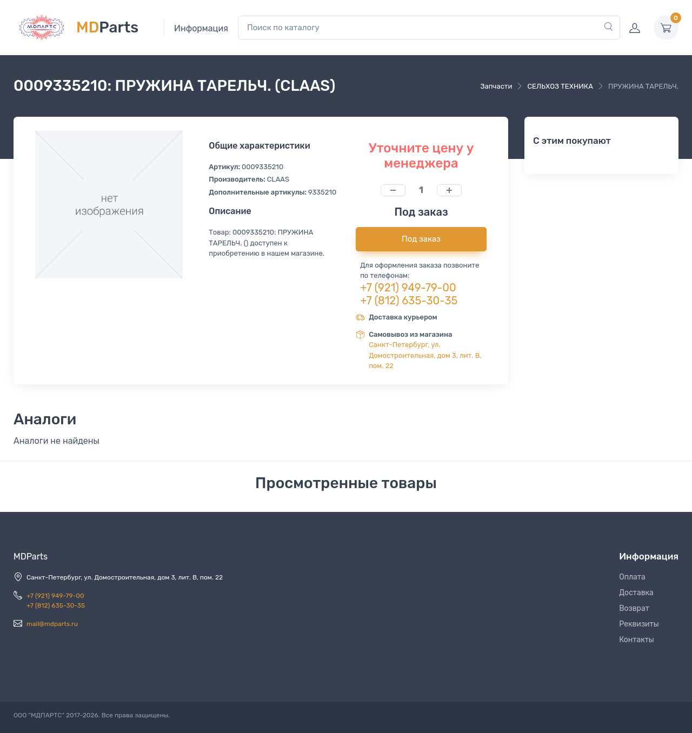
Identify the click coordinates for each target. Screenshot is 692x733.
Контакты (636, 639)
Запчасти (496, 86)
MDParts (31, 556)
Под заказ (421, 239)
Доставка (636, 592)
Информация (201, 28)
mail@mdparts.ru (52, 624)
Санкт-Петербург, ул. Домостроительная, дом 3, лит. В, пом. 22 (425, 355)
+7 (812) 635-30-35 (408, 300)
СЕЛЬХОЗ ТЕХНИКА (560, 86)
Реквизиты (639, 624)
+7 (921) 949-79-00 (408, 287)
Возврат (634, 608)
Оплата (632, 577)
